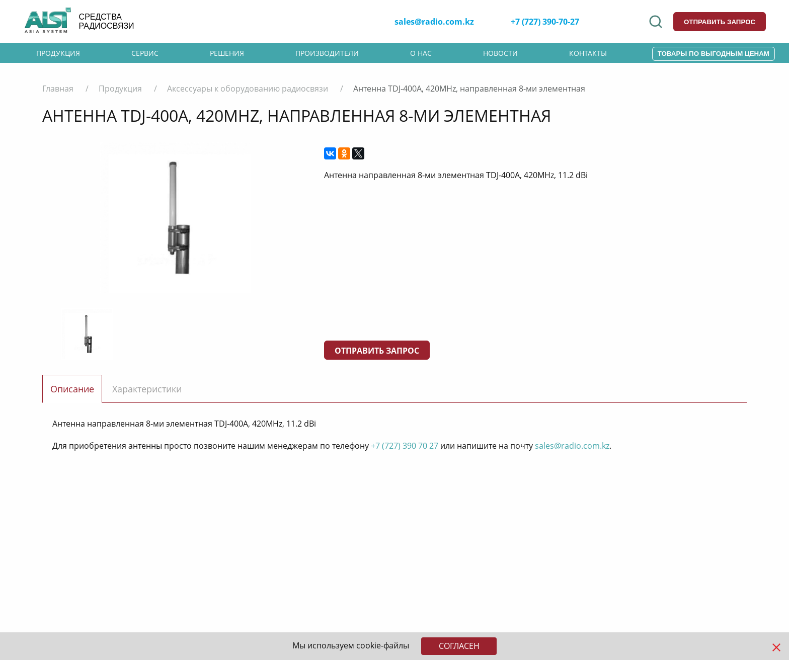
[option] (175, 217)
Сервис (145, 53)
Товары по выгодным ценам (713, 53)
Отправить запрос (377, 350)
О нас (421, 53)
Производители (327, 53)
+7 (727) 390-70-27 (545, 21)
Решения (227, 53)
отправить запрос (719, 22)
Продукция (58, 53)
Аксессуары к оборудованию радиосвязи (247, 88)
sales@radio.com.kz (434, 21)
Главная (57, 88)
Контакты (588, 53)
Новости (500, 53)
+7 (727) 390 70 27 (404, 445)
